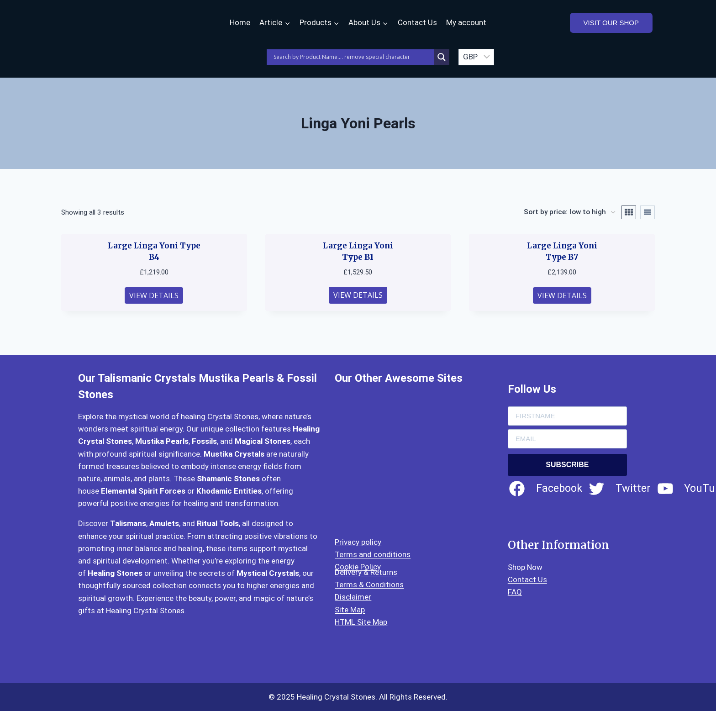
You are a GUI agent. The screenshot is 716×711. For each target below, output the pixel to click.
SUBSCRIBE (567, 465)
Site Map (350, 609)
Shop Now (525, 567)
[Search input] (353, 57)
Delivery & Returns (366, 572)
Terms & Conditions (369, 584)
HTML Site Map (361, 622)
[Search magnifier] (441, 57)
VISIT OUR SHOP (611, 22)
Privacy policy (358, 542)
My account (466, 22)
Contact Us (417, 22)
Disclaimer (353, 596)
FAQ (515, 591)
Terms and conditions (373, 554)
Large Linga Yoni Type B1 (358, 252)
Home (240, 22)
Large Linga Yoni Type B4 (154, 252)
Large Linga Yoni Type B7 (562, 252)
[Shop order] (569, 212)
